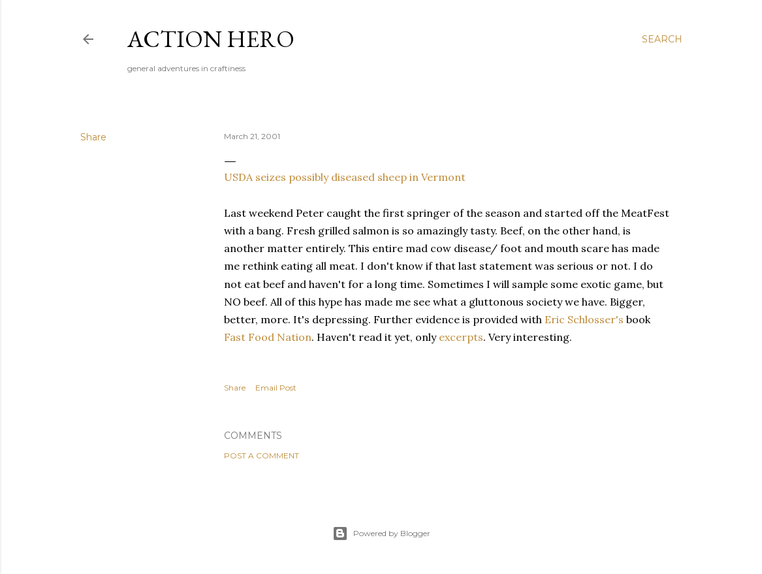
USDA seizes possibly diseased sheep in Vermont (345, 176)
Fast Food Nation (267, 336)
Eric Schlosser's (584, 319)
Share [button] (93, 137)
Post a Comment (261, 455)
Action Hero (210, 39)
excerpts (461, 336)
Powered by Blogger (381, 533)
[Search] (662, 39)
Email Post (275, 387)
